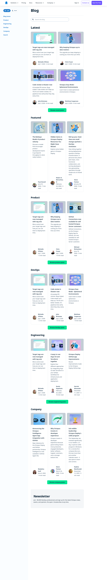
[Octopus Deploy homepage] (6, 2)
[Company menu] (51, 3)
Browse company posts (57, 482)
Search (5, 35)
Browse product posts (57, 262)
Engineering (7, 24)
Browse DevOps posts (57, 327)
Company (6, 31)
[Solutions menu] (14, 3)
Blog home (6, 16)
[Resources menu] (40, 3)
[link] (43, 50)
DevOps (5, 27)
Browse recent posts (57, 110)
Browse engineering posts (57, 402)
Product (6, 20)
